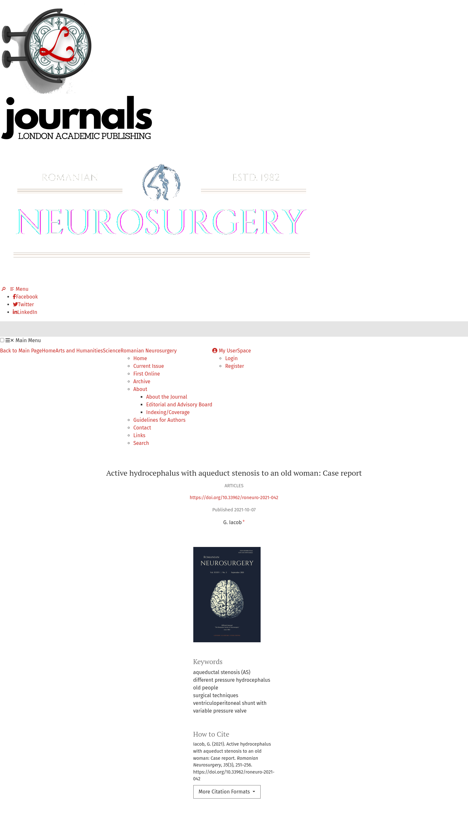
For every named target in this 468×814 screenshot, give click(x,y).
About (140, 389)
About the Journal (166, 397)
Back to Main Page (21, 351)
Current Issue (148, 366)
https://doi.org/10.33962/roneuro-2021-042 (234, 497)
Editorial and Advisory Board (179, 405)
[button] (2, 340)
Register (234, 366)
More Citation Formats (225, 792)
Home (49, 351)
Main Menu (23, 340)
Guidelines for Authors (159, 420)
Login (231, 358)
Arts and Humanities (79, 351)
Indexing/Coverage (168, 412)
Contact (142, 428)
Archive (141, 381)
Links (139, 435)
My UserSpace (231, 351)
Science (112, 351)
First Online (146, 374)
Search (141, 443)
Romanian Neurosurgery (149, 351)
